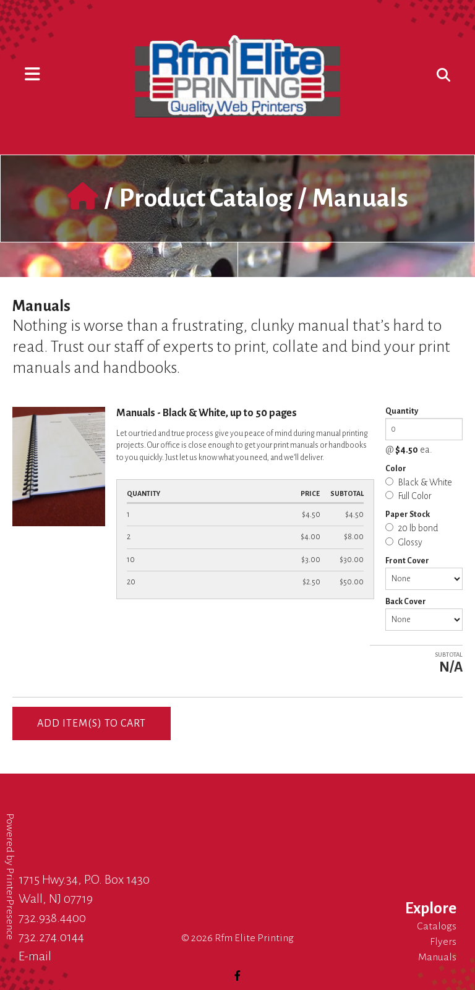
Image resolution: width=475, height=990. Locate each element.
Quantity (401, 411)
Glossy (403, 542)
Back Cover (405, 601)
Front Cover (407, 561)
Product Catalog (205, 198)
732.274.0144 (51, 937)
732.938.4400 (52, 917)
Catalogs (436, 926)
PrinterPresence (9, 904)
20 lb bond (412, 528)
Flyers (443, 941)
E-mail (35, 956)
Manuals (437, 957)
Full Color (408, 496)
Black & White (418, 482)
